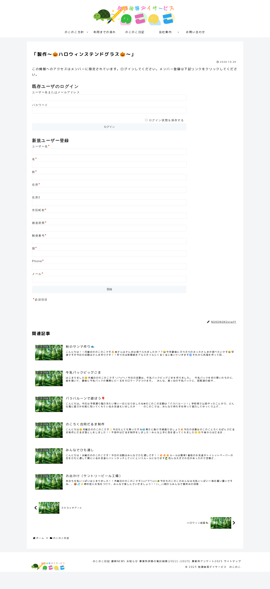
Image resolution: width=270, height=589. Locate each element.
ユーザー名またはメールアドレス (56, 92)
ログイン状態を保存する (166, 120)
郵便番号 (39, 235)
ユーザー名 (41, 146)
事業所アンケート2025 (204, 578)
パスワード (40, 105)
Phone (38, 261)
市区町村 (39, 210)
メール (38, 273)
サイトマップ (231, 578)
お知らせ (123, 578)
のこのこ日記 (42, 314)
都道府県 (39, 222)
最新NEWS (107, 578)
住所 (36, 184)
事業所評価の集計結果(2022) (151, 578)
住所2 (36, 197)
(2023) (180, 578)
